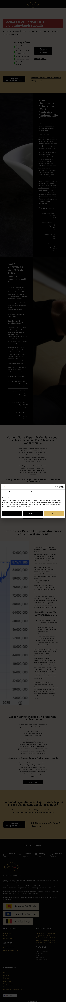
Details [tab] (33, 491)
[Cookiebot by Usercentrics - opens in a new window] (56, 487)
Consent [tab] (11, 491)
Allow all (54, 514)
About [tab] (54, 491)
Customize (33, 514)
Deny (12, 514)
